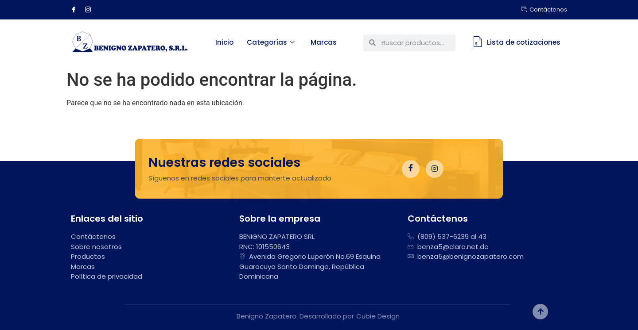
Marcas (324, 42)
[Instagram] (91, 9)
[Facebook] (77, 9)
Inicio (224, 42)
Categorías (271, 42)
